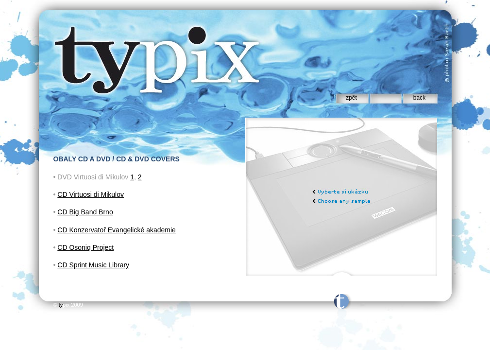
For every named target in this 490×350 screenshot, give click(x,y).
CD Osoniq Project (85, 247)
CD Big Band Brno (85, 212)
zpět (351, 97)
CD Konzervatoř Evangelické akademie (116, 230)
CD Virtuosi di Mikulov (90, 194)
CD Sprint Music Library (93, 265)
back (419, 97)
